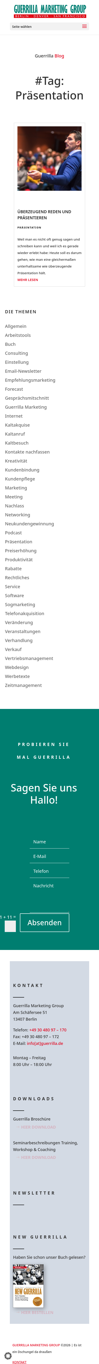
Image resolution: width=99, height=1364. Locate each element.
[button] (8, 1356)
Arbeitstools (18, 335)
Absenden (44, 922)
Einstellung (17, 362)
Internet (14, 416)
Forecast (14, 389)
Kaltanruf (15, 434)
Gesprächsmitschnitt (27, 398)
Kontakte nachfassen (27, 452)
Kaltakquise (17, 425)
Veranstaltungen (22, 631)
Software (14, 595)
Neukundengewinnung (29, 524)
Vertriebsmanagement (29, 658)
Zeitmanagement (23, 685)
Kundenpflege (20, 479)
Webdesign (17, 667)
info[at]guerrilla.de (45, 1043)
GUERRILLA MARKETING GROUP (36, 1345)
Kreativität (16, 461)
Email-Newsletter (23, 371)
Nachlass (14, 506)
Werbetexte (17, 676)
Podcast (13, 533)
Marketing (16, 488)
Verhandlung (19, 640)
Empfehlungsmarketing (30, 380)
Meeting (14, 497)
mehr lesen (27, 279)
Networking (17, 515)
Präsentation (29, 227)
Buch (10, 344)
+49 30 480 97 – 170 (47, 1030)
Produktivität (19, 560)
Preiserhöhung (21, 551)
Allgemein (15, 326)
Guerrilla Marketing (26, 407)
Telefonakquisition (24, 613)
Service (12, 586)
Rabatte (13, 569)
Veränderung (19, 622)
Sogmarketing (20, 604)
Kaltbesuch (17, 443)
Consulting (16, 353)
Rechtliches (17, 578)
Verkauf (13, 649)
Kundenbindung (22, 470)
